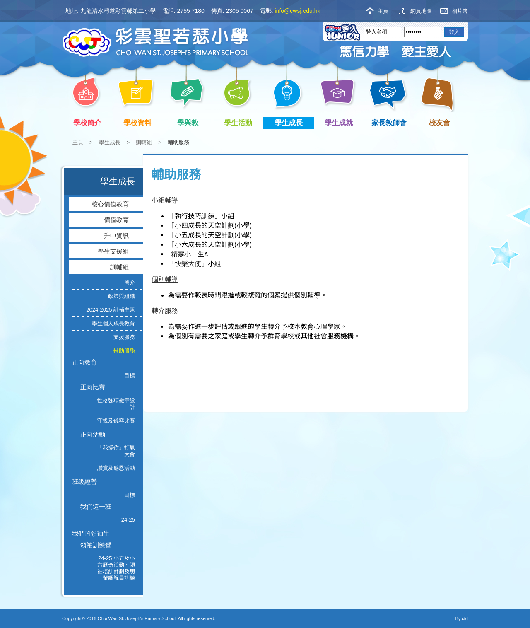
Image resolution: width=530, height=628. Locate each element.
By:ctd (461, 618)
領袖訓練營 (95, 544)
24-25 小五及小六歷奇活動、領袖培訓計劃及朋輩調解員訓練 (116, 568)
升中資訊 (116, 235)
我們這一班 (95, 506)
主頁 (383, 11)
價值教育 (116, 219)
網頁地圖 (421, 11)
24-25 (128, 520)
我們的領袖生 (90, 533)
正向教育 (84, 362)
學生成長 (290, 123)
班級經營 (84, 481)
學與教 (189, 123)
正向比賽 (92, 387)
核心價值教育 (110, 204)
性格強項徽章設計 (116, 403)
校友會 (438, 122)
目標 (129, 375)
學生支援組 (113, 251)
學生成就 (340, 123)
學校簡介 (89, 123)
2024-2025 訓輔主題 (110, 310)
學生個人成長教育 (113, 323)
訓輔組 (144, 142)
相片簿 (460, 11)
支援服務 (124, 337)
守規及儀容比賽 (116, 421)
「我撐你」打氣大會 (116, 450)
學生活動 (240, 123)
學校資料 (139, 123)
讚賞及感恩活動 (116, 468)
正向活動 (92, 434)
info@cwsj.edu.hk (297, 10)
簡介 (129, 282)
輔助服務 (124, 351)
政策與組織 (121, 296)
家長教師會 (390, 123)
